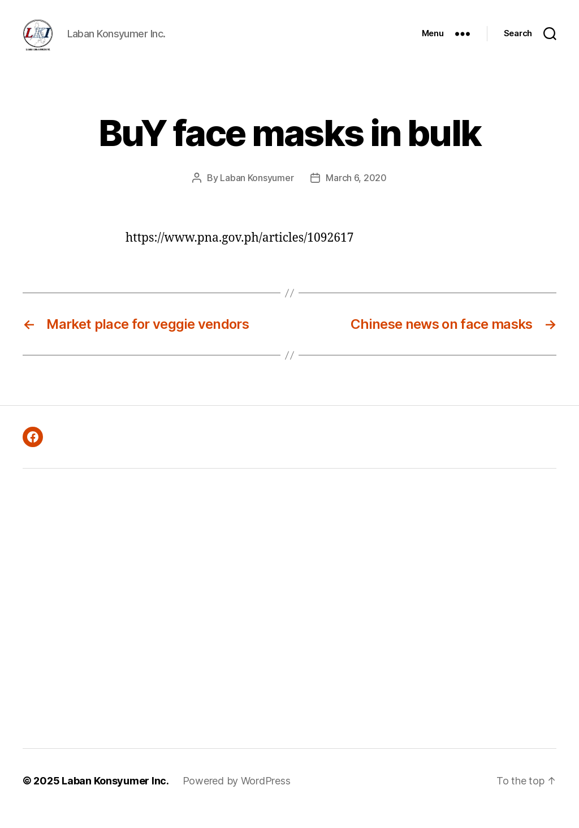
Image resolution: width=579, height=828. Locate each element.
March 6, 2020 (356, 193)
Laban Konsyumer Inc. (115, 796)
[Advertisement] (162, 623)
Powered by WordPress (237, 796)
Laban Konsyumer (256, 193)
